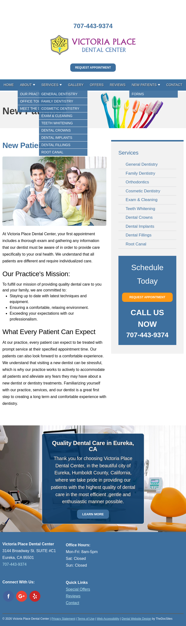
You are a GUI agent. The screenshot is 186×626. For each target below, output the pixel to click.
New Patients (144, 85)
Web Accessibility (108, 618)
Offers (97, 85)
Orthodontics (137, 182)
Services (50, 85)
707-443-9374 (93, 26)
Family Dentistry (140, 173)
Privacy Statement (63, 618)
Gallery (76, 85)
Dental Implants (140, 226)
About (26, 85)
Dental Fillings (139, 235)
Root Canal (136, 244)
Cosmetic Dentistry (143, 191)
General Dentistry (142, 164)
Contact (174, 85)
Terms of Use (85, 618)
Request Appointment (93, 67)
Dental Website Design (136, 618)
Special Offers (78, 589)
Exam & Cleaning (141, 199)
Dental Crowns (139, 217)
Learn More (93, 514)
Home (9, 85)
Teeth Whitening (140, 208)
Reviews (118, 85)
